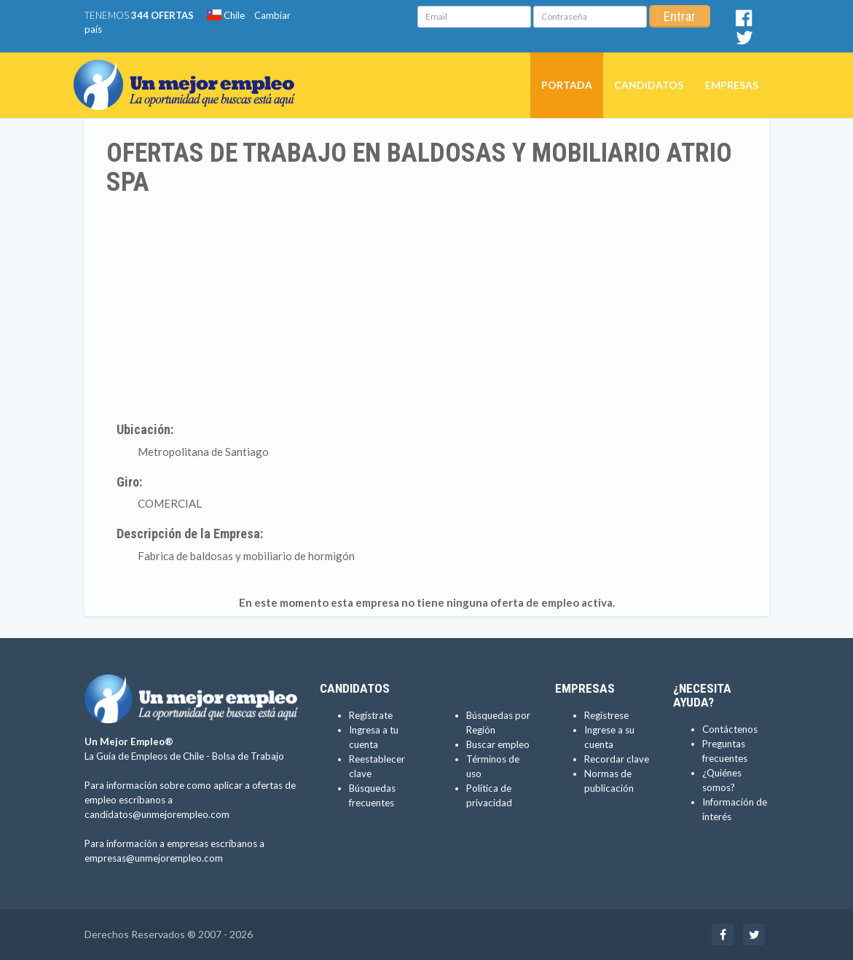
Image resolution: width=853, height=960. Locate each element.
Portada (566, 85)
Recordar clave (616, 759)
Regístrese (606, 715)
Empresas (731, 85)
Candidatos (648, 85)
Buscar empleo (498, 744)
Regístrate (371, 715)
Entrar (680, 16)
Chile (226, 15)
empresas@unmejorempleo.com (153, 858)
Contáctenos (730, 729)
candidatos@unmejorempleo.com (156, 814)
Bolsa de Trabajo (248, 756)
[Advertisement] (426, 306)
